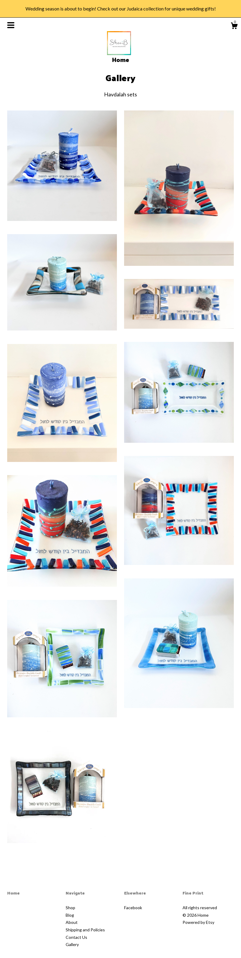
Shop (70, 907)
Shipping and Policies (85, 929)
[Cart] (234, 26)
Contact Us (76, 937)
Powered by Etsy (198, 922)
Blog (70, 915)
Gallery (72, 944)
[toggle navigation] (10, 25)
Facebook (133, 907)
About (72, 922)
